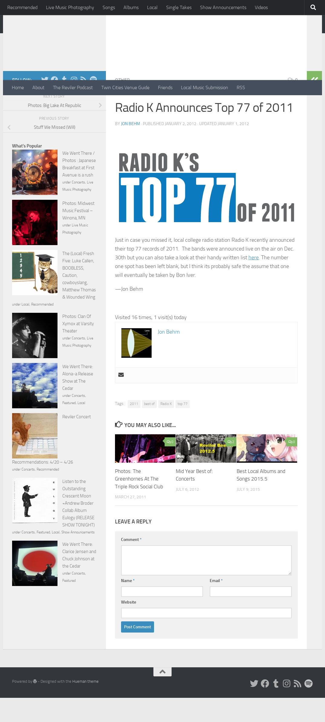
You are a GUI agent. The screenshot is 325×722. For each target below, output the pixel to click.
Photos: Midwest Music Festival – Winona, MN (78, 235)
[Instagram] (73, 104)
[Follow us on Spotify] (93, 104)
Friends (165, 87)
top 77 (183, 428)
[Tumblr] (64, 104)
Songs (109, 7)
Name (128, 604)
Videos (261, 7)
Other (122, 104)
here (253, 281)
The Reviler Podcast (73, 87)
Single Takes (179, 7)
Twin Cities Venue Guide (125, 87)
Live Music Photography (70, 7)
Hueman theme (85, 705)
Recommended (22, 7)
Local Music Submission (204, 87)
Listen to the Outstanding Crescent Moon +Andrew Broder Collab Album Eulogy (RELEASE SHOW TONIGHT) (78, 527)
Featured (69, 427)
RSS (241, 87)
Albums (131, 7)
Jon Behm (130, 148)
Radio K (166, 428)
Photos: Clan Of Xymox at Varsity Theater (78, 348)
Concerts (78, 206)
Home (18, 87)
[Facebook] (54, 104)
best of (149, 428)
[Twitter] (44, 104)
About (38, 87)
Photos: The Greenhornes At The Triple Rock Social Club (139, 503)
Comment (131, 563)
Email (216, 604)
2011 (134, 428)
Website (128, 626)
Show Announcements (223, 7)
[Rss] (83, 104)
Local (152, 7)
